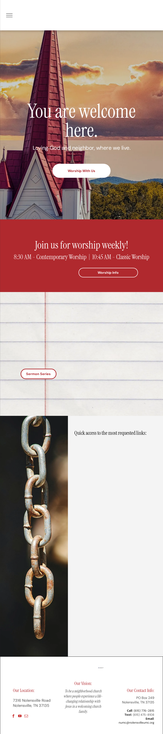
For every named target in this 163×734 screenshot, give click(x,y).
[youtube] (19, 716)
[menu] (9, 15)
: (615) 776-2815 (143, 711)
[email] (26, 716)
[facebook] (13, 716)
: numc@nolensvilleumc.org (136, 720)
